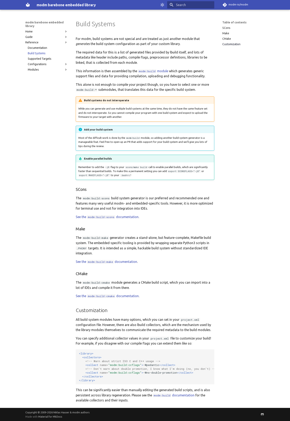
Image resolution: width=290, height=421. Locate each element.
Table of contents (234, 22)
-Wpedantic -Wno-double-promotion (146, 367)
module (153, 71)
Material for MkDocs (50, 416)
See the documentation (107, 217)
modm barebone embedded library (44, 24)
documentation (174, 395)
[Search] (190, 4)
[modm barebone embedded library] (28, 5)
